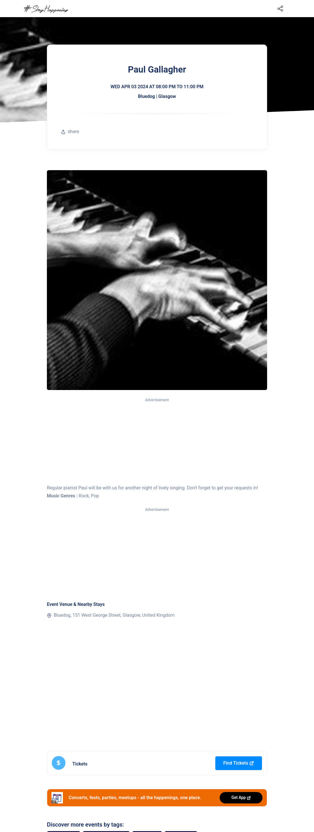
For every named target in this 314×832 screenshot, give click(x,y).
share (70, 131)
